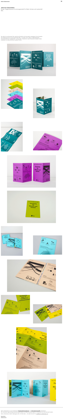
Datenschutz (3, 417)
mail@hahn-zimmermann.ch (42, 413)
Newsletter (3, 416)
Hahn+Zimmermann (5, 1)
